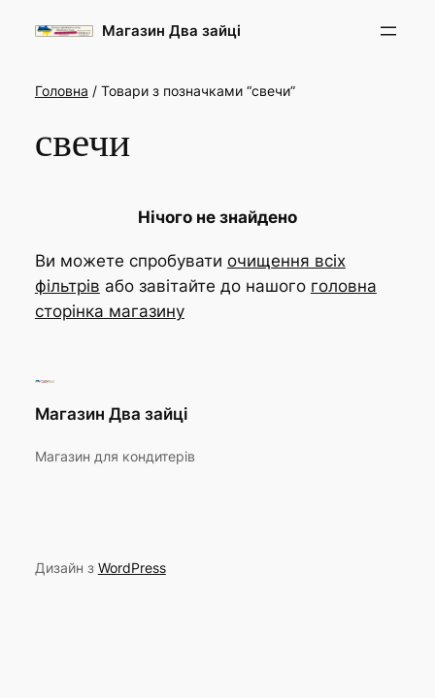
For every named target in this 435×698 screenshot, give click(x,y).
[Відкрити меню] (388, 31)
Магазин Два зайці (171, 31)
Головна (61, 90)
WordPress (132, 567)
